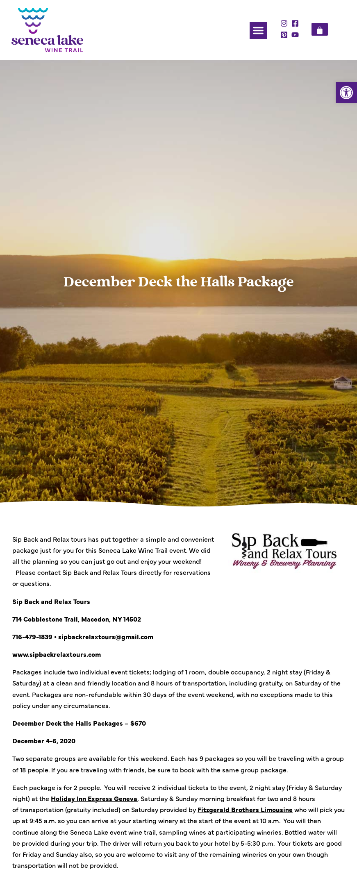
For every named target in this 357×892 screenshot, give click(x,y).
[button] (346, 92)
